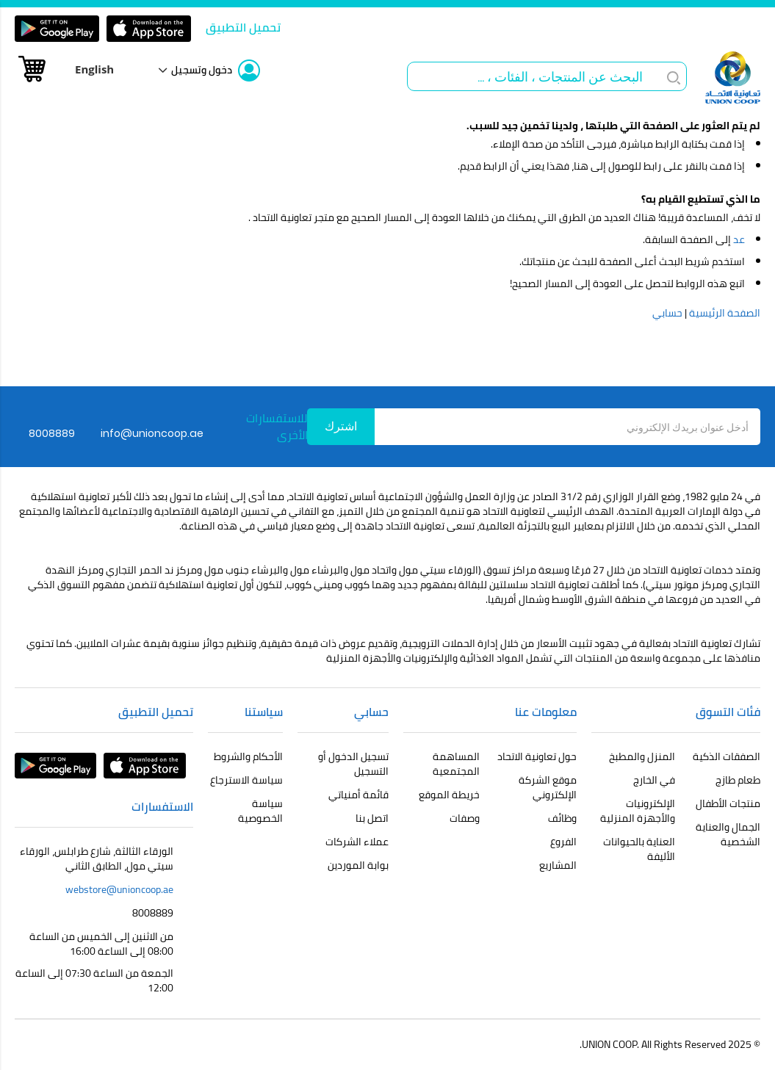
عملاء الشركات (357, 841)
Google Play (57, 28)
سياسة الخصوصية (260, 811)
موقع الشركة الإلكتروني (548, 787)
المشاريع (558, 865)
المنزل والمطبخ (642, 756)
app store (149, 28)
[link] (215, 70)
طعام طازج (737, 779)
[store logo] (732, 77)
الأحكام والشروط (248, 756)
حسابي (667, 312)
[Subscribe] (341, 426)
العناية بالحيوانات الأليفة (639, 849)
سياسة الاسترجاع (246, 779)
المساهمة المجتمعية (456, 764)
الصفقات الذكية (726, 756)
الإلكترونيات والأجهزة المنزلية (637, 811)
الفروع (563, 841)
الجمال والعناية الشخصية (728, 834)
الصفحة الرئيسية (724, 312)
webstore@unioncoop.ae (119, 889)
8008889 (152, 912)
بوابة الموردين (358, 865)
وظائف (562, 818)
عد (739, 239)
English (94, 69)
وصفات (465, 818)
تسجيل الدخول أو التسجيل (353, 764)
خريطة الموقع (449, 794)
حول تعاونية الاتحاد (537, 756)
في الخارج (654, 779)
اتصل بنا (372, 818)
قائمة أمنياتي (358, 794)
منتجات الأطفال (728, 803)
